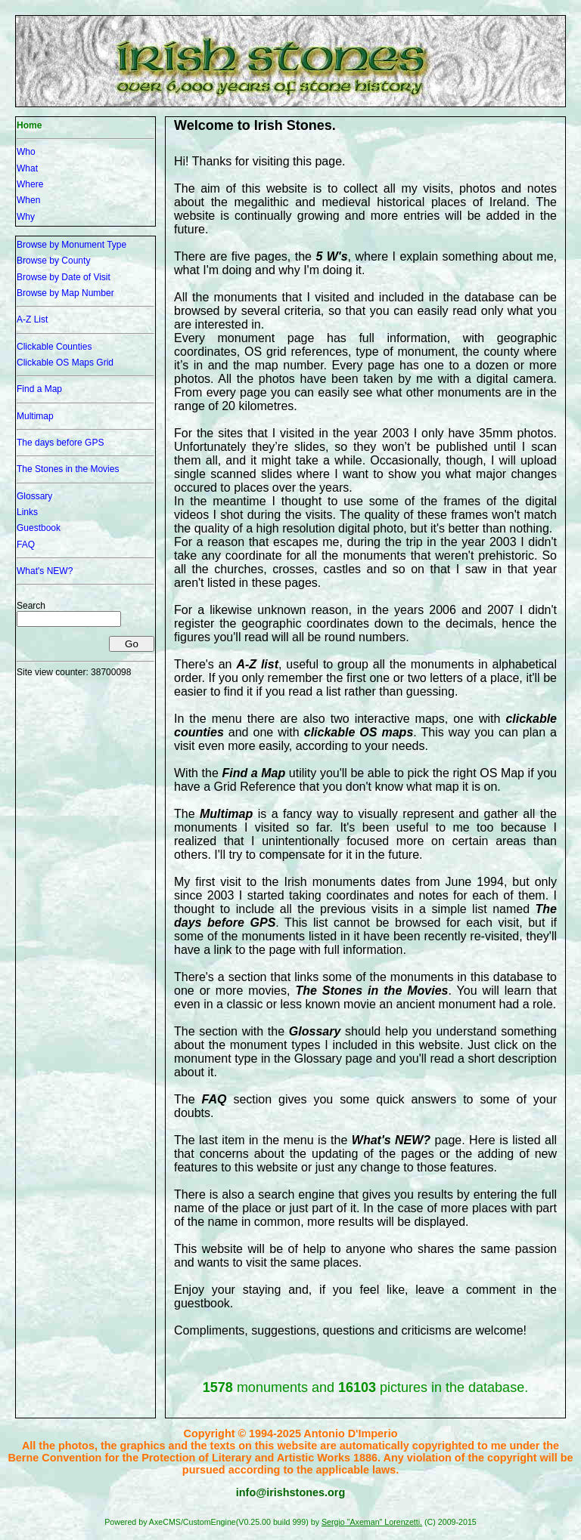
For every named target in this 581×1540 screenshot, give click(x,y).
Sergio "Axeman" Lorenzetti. (372, 1521)
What (27, 168)
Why (26, 216)
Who (26, 152)
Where (30, 184)
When (28, 200)
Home (29, 125)
